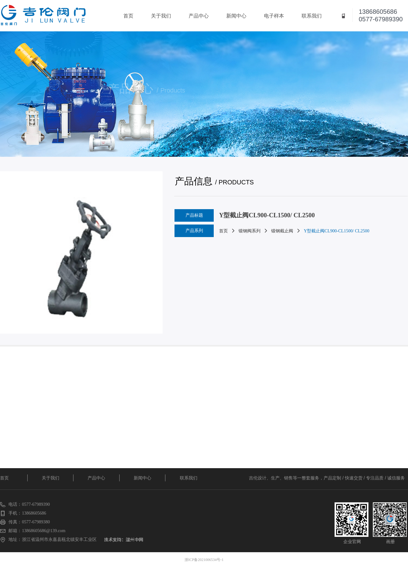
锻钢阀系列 (249, 231)
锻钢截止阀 (282, 231)
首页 (223, 231)
